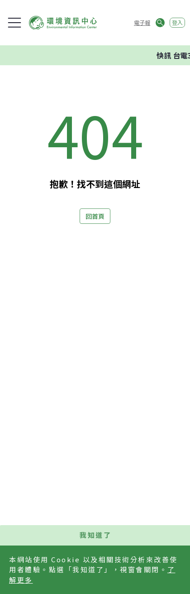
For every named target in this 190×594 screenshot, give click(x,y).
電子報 (142, 22)
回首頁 (95, 216)
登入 (177, 22)
